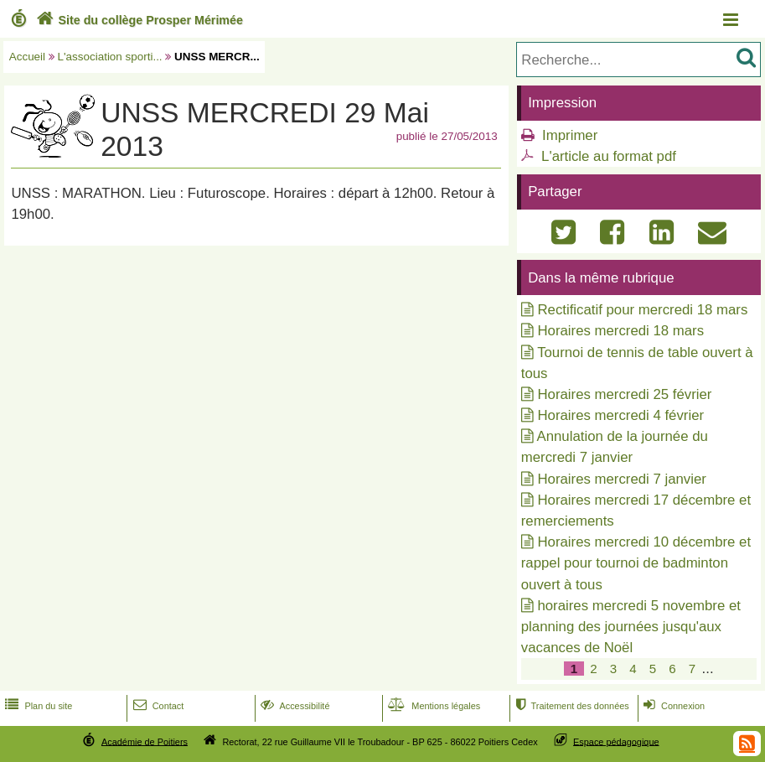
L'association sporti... (110, 56)
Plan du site (37, 706)
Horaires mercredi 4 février (620, 415)
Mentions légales (432, 706)
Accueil (27, 56)
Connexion (672, 706)
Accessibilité (293, 706)
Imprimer (569, 135)
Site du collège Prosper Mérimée (138, 20)
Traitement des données (570, 706)
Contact (157, 706)
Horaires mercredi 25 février (624, 394)
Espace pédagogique (616, 741)
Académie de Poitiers (144, 741)
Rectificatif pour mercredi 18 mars (642, 310)
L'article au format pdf (608, 156)
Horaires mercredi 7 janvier (621, 479)
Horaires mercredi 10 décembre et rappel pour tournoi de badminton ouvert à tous (636, 563)
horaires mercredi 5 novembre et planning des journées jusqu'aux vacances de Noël (631, 627)
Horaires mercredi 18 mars (620, 331)
